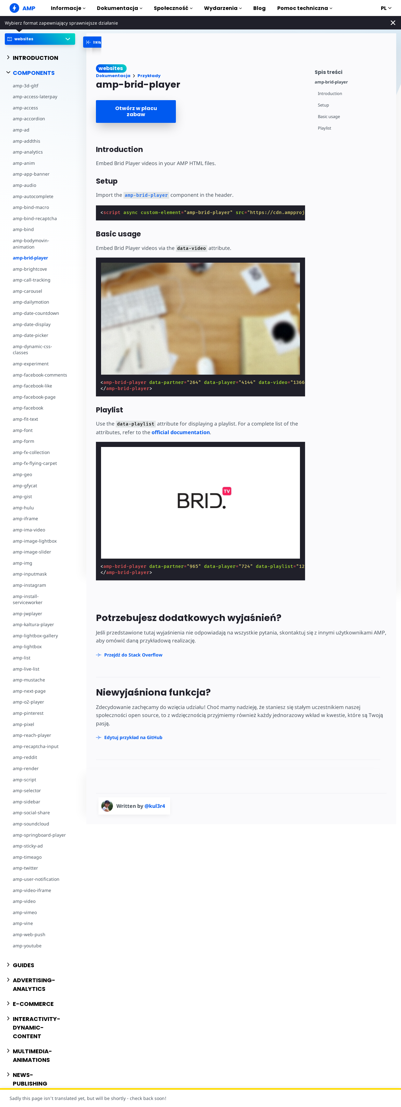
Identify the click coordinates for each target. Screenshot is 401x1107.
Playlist (324, 128)
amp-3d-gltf (25, 86)
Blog (259, 8)
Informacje (68, 8)
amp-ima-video (29, 530)
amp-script (24, 779)
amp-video (24, 901)
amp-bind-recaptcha (35, 218)
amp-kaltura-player (33, 624)
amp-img (22, 563)
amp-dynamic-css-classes (32, 349)
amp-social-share (31, 812)
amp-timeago (27, 857)
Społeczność (173, 8)
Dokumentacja (119, 8)
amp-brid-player (30, 258)
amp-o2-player (28, 702)
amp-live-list (26, 669)
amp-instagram (29, 585)
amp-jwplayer (27, 613)
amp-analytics (28, 152)
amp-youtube (27, 946)
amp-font (23, 430)
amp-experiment (31, 364)
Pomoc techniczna (304, 8)
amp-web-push (29, 934)
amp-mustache (29, 680)
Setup (323, 105)
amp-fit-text (25, 419)
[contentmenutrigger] (352, 71)
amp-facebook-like (32, 386)
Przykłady (149, 76)
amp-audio (24, 185)
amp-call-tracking (32, 280)
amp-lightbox (27, 646)
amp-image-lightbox (35, 541)
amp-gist (22, 496)
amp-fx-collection (31, 452)
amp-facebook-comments (40, 375)
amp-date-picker (30, 335)
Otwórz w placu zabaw (136, 111)
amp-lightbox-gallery (35, 636)
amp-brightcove (30, 269)
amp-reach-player (32, 735)
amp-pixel (23, 724)
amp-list (21, 658)
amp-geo (22, 474)
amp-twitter (25, 868)
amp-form (23, 441)
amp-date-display (32, 324)
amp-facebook (28, 408)
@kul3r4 (155, 805)
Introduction (330, 93)
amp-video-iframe (32, 890)
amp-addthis (26, 141)
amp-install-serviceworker (28, 599)
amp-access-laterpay (35, 96)
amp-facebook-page (34, 397)
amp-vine (23, 923)
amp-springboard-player (39, 835)
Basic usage (329, 116)
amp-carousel (27, 291)
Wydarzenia (223, 8)
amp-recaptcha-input (36, 746)
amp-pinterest (28, 713)
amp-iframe (25, 518)
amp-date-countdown (36, 313)
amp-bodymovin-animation (31, 243)
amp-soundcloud (31, 824)
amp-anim (24, 163)
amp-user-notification (36, 879)
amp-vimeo (25, 912)
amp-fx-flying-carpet (35, 463)
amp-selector (27, 790)
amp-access (25, 108)
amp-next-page (29, 691)
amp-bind (23, 229)
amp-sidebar (26, 802)
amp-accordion (29, 118)
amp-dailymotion (31, 302)
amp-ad (21, 130)
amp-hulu (23, 508)
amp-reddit (25, 757)
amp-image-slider (32, 552)
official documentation (181, 432)
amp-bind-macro (31, 207)
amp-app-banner (31, 174)
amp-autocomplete (33, 196)
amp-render (26, 768)
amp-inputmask (30, 574)
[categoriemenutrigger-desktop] (114, 42)
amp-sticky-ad (28, 846)
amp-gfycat (25, 485)
